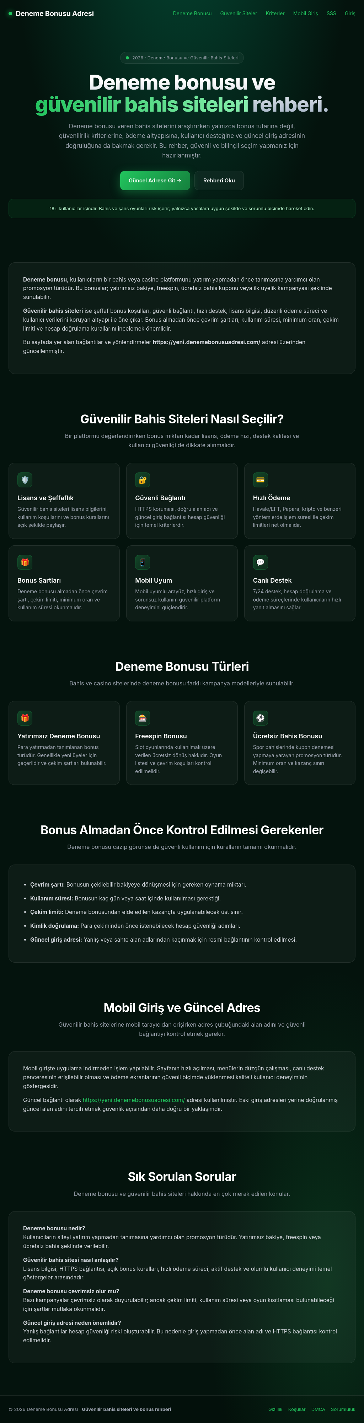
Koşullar (297, 1409)
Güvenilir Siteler (238, 13)
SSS (331, 13)
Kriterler (275, 13)
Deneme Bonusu (192, 13)
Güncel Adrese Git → (155, 180)
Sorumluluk (343, 1409)
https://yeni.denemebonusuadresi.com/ (134, 1100)
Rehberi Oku (219, 180)
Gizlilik (275, 1409)
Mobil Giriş (305, 13)
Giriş (350, 13)
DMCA (318, 1409)
